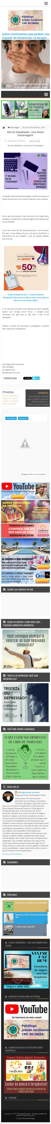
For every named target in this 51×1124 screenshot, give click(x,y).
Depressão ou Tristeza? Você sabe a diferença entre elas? (31, 915)
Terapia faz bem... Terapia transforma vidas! (31, 1114)
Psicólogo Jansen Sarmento (29, 792)
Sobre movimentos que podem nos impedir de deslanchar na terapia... (25, 36)
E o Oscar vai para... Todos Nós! (25, 926)
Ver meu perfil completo (12, 854)
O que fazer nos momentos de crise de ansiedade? (31, 902)
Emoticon (23, 418)
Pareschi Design (28, 1118)
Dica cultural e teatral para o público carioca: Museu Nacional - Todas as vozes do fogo (37, 400)
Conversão (11, 418)
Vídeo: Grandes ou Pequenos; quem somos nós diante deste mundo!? (11, 399)
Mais (37, 378)
